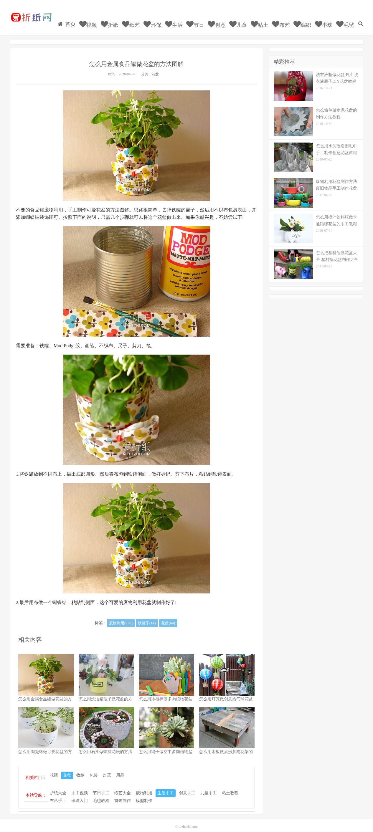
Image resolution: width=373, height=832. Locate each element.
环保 (162, 19)
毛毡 (349, 19)
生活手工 (165, 787)
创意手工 (187, 787)
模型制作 (144, 795)
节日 (203, 19)
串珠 (328, 19)
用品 (120, 770)
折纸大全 (58, 787)
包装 (94, 770)
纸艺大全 (122, 787)
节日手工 (101, 787)
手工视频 (79, 787)
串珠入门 (79, 795)
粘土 (266, 19)
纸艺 (141, 19)
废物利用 (144, 787)
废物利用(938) (121, 618)
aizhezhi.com (188, 821)
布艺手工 (58, 795)
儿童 (245, 19)
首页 (79, 19)
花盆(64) (168, 618)
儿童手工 (208, 787)
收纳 (80, 770)
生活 (183, 19)
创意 (224, 19)
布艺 (286, 19)
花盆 (155, 69)
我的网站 (31, 18)
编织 (307, 19)
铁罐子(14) (147, 618)
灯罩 (107, 770)
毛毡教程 (101, 795)
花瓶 (54, 770)
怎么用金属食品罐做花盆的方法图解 (136, 58)
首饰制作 (122, 795)
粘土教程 (230, 787)
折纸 (120, 19)
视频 (99, 19)
